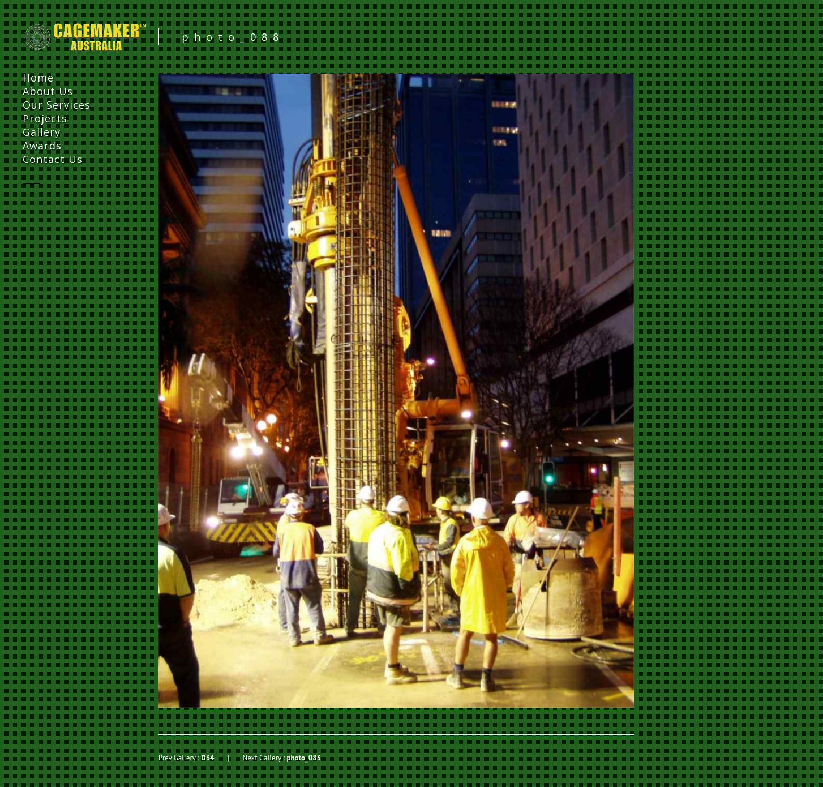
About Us (48, 91)
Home (38, 77)
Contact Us (53, 159)
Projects (45, 118)
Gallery (42, 132)
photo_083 (303, 758)
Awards (42, 145)
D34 (207, 758)
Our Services (57, 105)
